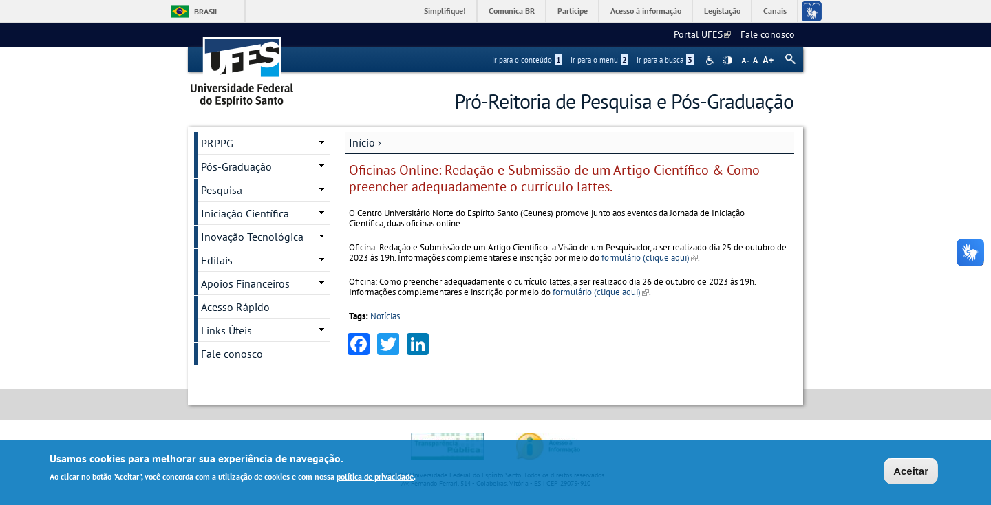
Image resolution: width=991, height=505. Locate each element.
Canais (775, 11)
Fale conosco (767, 34)
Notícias (385, 316)
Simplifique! (445, 11)
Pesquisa (221, 190)
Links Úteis (226, 330)
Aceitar (910, 471)
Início (362, 142)
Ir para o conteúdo (527, 60)
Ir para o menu (599, 60)
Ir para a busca (665, 60)
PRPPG (217, 143)
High (727, 60)
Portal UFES (702, 34)
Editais (217, 260)
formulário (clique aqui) (649, 258)
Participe (572, 11)
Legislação (722, 11)
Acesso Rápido (235, 307)
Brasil (206, 11)
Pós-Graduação (236, 166)
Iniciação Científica (245, 213)
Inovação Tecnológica (252, 237)
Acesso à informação (645, 11)
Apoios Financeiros (245, 283)
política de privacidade (375, 477)
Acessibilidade (711, 60)
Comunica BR (512, 11)
